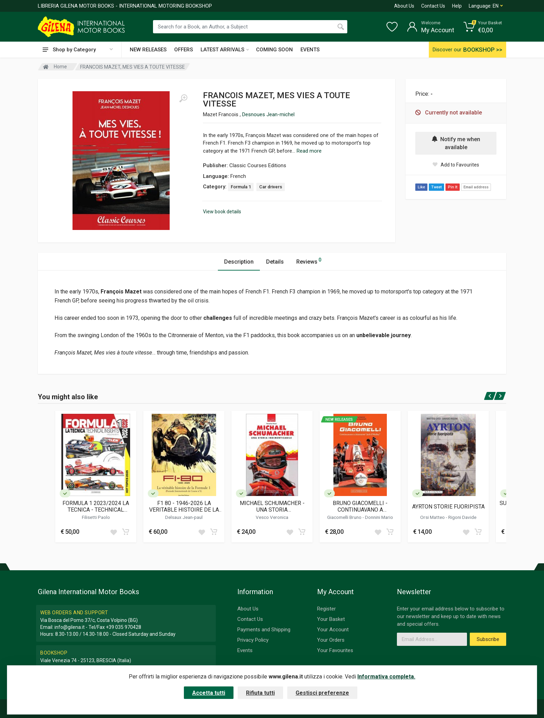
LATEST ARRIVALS (225, 49)
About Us (404, 5)
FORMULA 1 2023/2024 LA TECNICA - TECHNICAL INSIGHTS (95, 506)
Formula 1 (241, 186)
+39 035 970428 (123, 627)
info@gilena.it (69, 627)
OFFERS (183, 49)
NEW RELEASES (148, 49)
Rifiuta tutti (260, 693)
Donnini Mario (379, 517)
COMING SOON (274, 49)
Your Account (333, 629)
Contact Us (433, 5)
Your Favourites (335, 650)
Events (245, 650)
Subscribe (488, 639)
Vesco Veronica (272, 517)
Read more (309, 151)
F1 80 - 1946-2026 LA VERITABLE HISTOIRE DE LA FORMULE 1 (184, 506)
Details (275, 261)
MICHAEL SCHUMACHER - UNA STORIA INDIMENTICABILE (272, 506)
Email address (476, 187)
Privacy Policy (253, 640)
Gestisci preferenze (322, 693)
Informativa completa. (386, 676)
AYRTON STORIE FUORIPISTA (448, 506)
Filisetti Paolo (96, 517)
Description (239, 261)
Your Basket (331, 619)
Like (421, 187)
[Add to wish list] (113, 532)
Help (457, 5)
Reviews (308, 260)
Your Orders (331, 640)
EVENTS (310, 49)
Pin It (452, 187)
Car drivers (270, 186)
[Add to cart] (125, 531)
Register (326, 609)
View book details (222, 211)
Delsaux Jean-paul (184, 517)
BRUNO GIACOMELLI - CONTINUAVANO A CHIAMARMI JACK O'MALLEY (360, 506)
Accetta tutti (208, 693)
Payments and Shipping (263, 629)
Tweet (436, 187)
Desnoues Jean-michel (268, 114)
